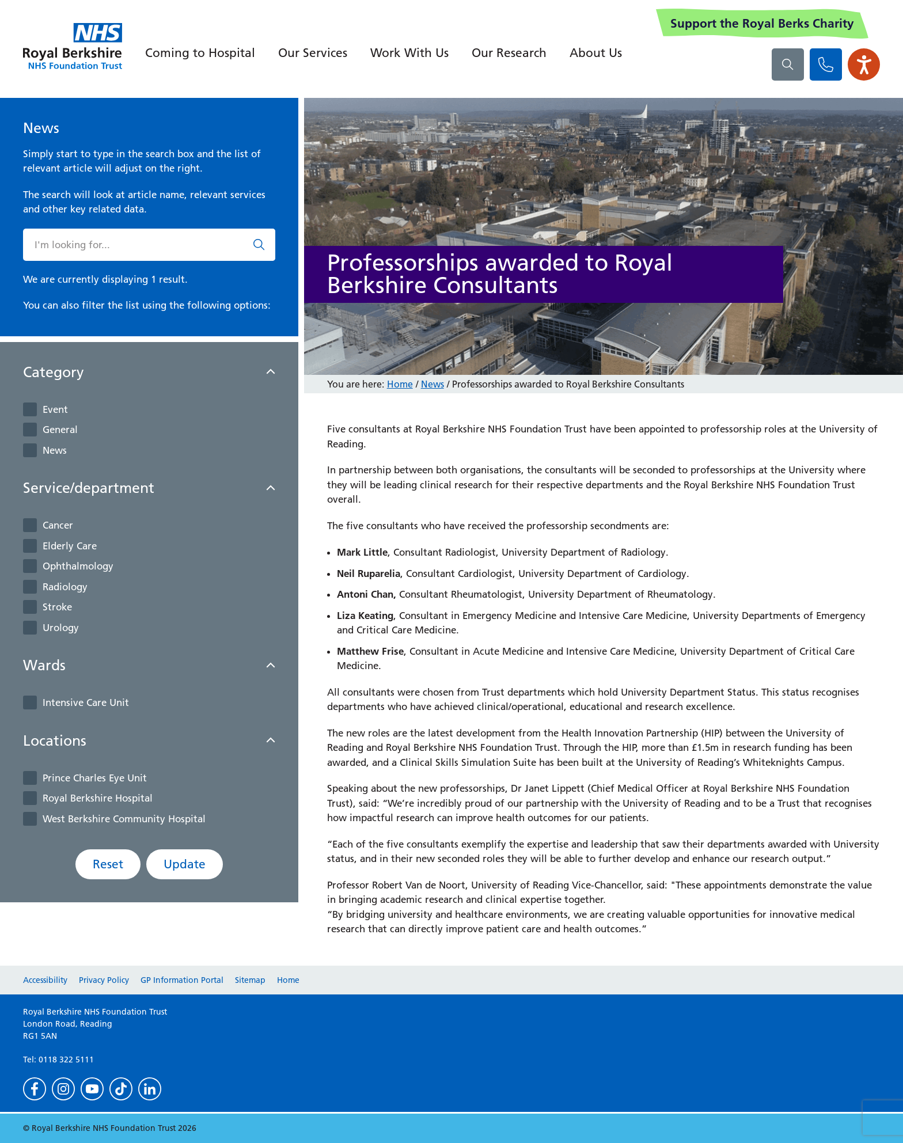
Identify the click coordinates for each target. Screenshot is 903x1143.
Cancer (58, 525)
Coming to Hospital (200, 52)
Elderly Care (70, 546)
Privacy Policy (104, 980)
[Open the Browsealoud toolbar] (864, 64)
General (60, 429)
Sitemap (250, 980)
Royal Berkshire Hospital (98, 798)
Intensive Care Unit (86, 702)
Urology (61, 627)
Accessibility (45, 980)
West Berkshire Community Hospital (124, 819)
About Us (596, 52)
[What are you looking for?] (788, 64)
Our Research (509, 52)
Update (185, 864)
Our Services (312, 52)
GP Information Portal (182, 980)
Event (55, 409)
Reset (108, 864)
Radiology (65, 587)
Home (400, 384)
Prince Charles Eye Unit (95, 778)
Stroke (57, 607)
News (55, 450)
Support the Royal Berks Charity (762, 23)
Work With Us (409, 52)
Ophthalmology (78, 566)
